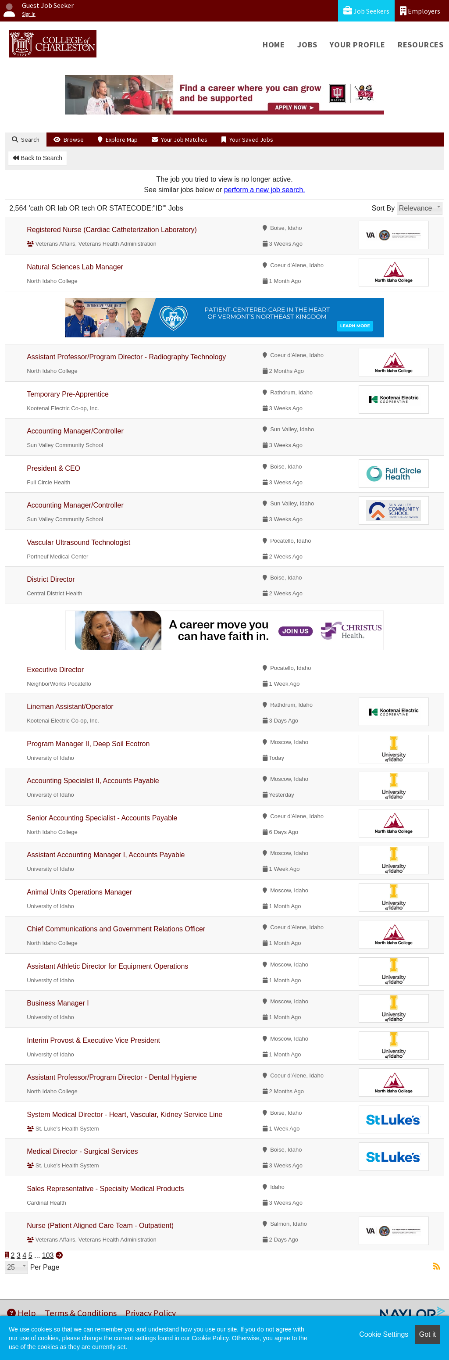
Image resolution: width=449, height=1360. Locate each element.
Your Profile (357, 44)
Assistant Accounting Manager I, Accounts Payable (106, 855)
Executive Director (55, 669)
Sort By (383, 208)
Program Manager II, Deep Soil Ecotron (88, 744)
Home (274, 44)
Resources (421, 44)
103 (48, 1255)
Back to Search (37, 157)
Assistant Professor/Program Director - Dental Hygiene (112, 1077)
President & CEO (53, 468)
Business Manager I (58, 1003)
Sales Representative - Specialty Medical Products (105, 1188)
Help (21, 1312)
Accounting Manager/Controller (75, 431)
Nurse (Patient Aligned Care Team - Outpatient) (100, 1225)
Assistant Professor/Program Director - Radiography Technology (126, 357)
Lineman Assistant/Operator (70, 706)
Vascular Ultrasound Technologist (78, 542)
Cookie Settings (383, 1334)
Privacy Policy (150, 1312)
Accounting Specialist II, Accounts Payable (93, 780)
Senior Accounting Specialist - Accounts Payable (102, 818)
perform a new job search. (264, 189)
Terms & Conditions (81, 1312)
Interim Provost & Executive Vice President (93, 1040)
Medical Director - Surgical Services (82, 1151)
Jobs (307, 44)
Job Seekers (366, 10)
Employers (420, 10)
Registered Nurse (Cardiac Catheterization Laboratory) (112, 229)
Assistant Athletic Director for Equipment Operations (107, 966)
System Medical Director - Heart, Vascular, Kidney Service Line (124, 1114)
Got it (427, 1334)
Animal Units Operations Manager (79, 892)
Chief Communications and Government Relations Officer (116, 929)
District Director (51, 579)
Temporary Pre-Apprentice (68, 394)
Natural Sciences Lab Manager (75, 267)
